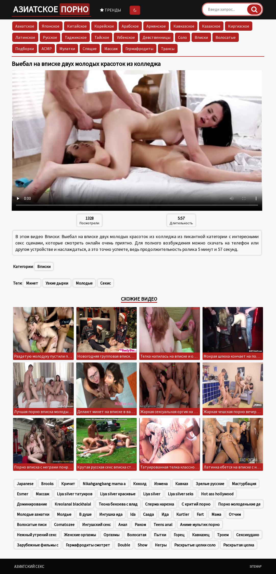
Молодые (84, 283)
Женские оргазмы (80, 534)
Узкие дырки (57, 283)
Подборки (24, 48)
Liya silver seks (180, 493)
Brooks (47, 483)
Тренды (110, 10)
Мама (216, 514)
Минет (32, 283)
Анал (122, 524)
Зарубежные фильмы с (37, 544)
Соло (182, 37)
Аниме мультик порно (200, 524)
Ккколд (139, 483)
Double (124, 544)
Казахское (211, 26)
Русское (50, 37)
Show (142, 544)
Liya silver (151, 493)
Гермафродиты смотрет (88, 544)
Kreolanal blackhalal (73, 504)
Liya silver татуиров (74, 493)
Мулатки (67, 48)
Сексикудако (247, 534)
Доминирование (32, 504)
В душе (85, 514)
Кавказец (200, 534)
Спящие (90, 48)
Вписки (201, 37)
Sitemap (256, 566)
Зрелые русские (210, 483)
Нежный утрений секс (36, 534)
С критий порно (196, 504)
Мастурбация (244, 483)
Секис (105, 283)
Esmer (22, 493)
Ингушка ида (110, 514)
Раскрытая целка (238, 544)
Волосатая (136, 534)
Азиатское (51, 9)
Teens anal (163, 524)
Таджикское (76, 37)
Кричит (68, 483)
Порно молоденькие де (239, 504)
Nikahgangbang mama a (104, 483)
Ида (165, 514)
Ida (132, 514)
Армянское (156, 26)
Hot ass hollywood (217, 493)
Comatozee (64, 524)
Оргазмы (111, 534)
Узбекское (126, 37)
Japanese (25, 483)
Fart (200, 514)
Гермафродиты (139, 48)
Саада (148, 514)
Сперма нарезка (159, 504)
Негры (161, 544)
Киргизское (238, 26)
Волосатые (226, 37)
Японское (50, 26)
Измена (161, 483)
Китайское (77, 26)
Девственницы (156, 37)
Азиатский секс (29, 566)
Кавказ (181, 483)
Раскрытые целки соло (195, 544)
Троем (223, 534)
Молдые (64, 514)
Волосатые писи (31, 524)
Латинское (25, 37)
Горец (179, 534)
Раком (140, 524)
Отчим (235, 514)
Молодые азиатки (33, 514)
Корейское (104, 26)
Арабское (130, 26)
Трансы (167, 48)
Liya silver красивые (117, 493)
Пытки (160, 534)
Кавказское (183, 26)
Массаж (111, 48)
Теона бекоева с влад (118, 504)
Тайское (101, 37)
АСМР (47, 48)
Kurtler (182, 514)
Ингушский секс (96, 524)
